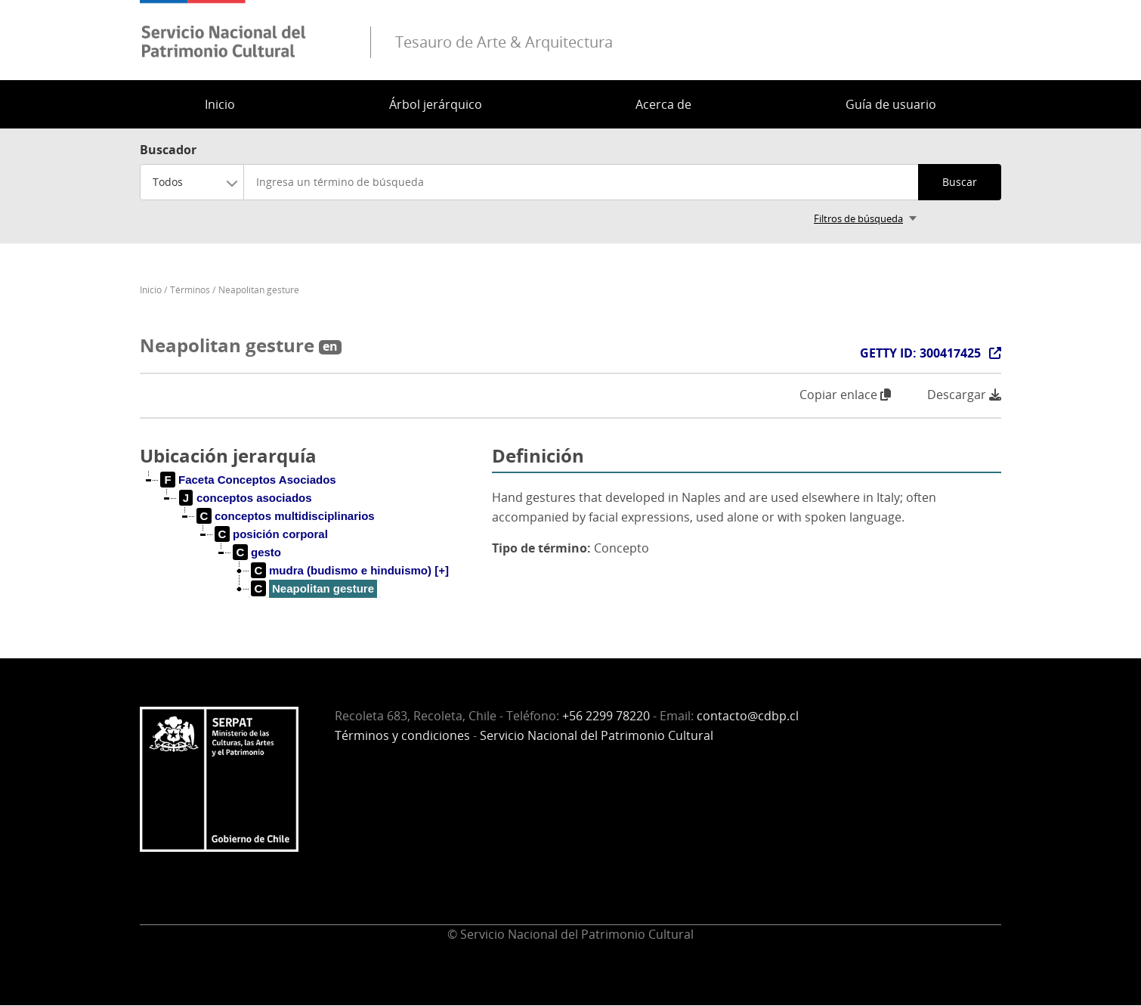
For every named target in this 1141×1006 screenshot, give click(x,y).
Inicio (220, 104)
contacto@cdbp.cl (748, 715)
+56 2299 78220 (606, 715)
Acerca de (663, 104)
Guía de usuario (891, 104)
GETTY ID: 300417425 (920, 353)
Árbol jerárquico (435, 104)
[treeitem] (248, 480)
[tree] (310, 546)
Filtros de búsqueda (858, 218)
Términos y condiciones (402, 735)
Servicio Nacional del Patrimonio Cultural (596, 735)
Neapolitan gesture (258, 289)
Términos (190, 289)
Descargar (964, 395)
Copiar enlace (845, 394)
